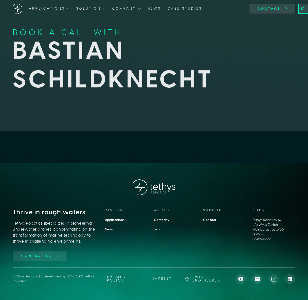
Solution (88, 8)
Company (162, 220)
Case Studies (184, 8)
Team (158, 229)
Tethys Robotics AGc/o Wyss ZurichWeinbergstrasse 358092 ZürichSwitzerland (268, 229)
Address (263, 210)
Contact (209, 220)
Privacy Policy (116, 279)
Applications (115, 220)
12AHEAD (73, 276)
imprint (162, 279)
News (154, 8)
